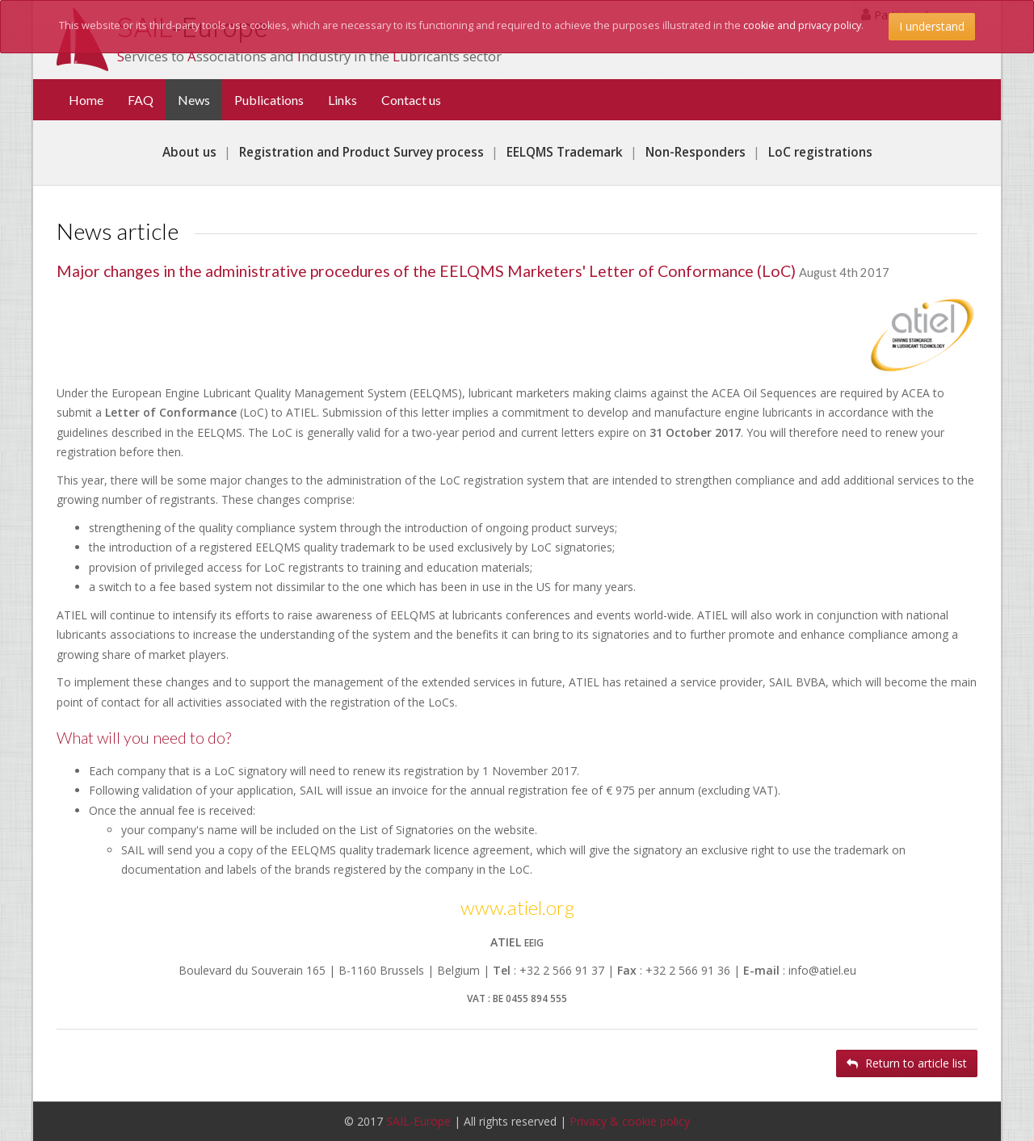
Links (342, 99)
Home (86, 99)
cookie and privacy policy (802, 25)
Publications (269, 99)
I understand (932, 26)
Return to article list (907, 1063)
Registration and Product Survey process (361, 152)
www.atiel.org (517, 907)
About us (189, 152)
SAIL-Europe (418, 1121)
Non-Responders (695, 152)
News (200, 99)
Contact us (411, 99)
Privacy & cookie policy (630, 1121)
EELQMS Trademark (564, 152)
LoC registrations (820, 152)
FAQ (140, 99)
